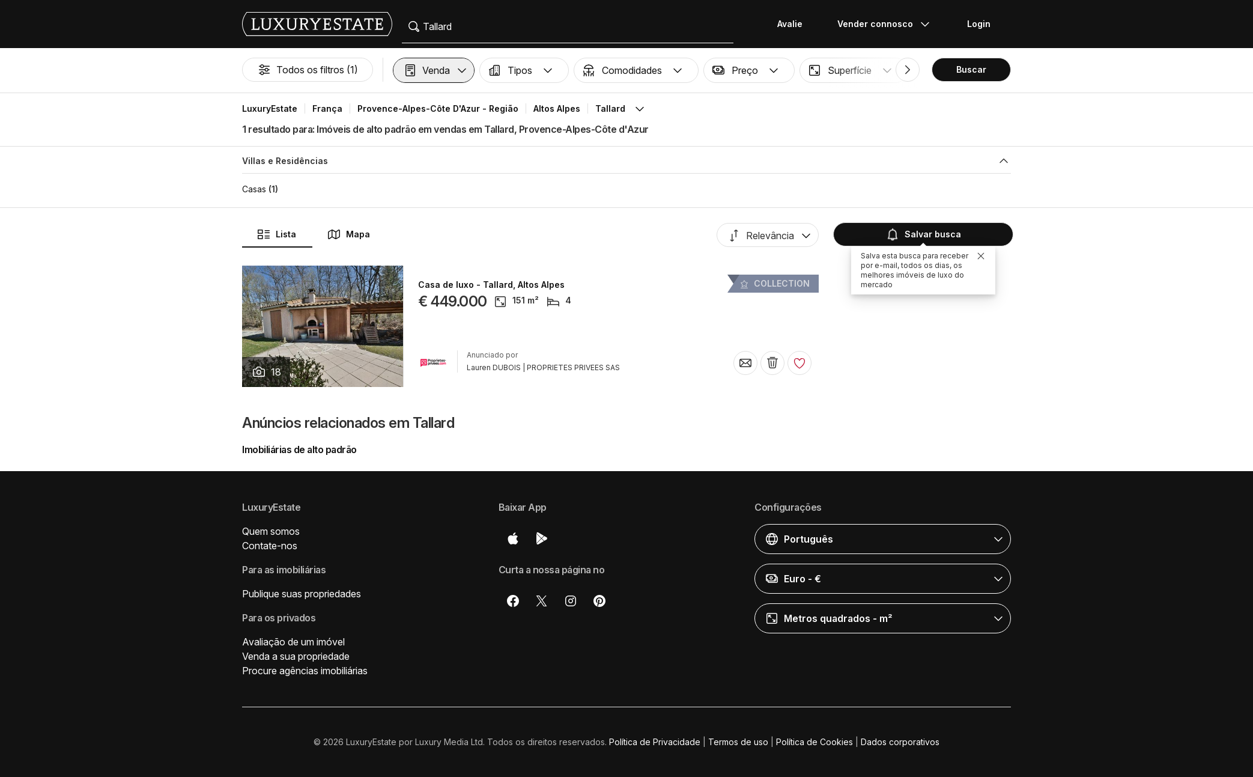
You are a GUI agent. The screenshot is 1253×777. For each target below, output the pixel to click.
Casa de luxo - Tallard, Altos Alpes (491, 285)
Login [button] (979, 24)
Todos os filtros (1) (307, 69)
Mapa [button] (348, 234)
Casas (254, 189)
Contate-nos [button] (269, 546)
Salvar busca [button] (923, 234)
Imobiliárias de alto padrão (299, 449)
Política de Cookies (814, 742)
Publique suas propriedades (301, 594)
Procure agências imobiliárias (305, 671)
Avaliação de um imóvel (293, 642)
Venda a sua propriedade (296, 656)
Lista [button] (276, 234)
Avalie (789, 24)
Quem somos (271, 531)
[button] (433, 70)
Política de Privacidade (654, 742)
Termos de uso (738, 742)
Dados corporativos (900, 742)
